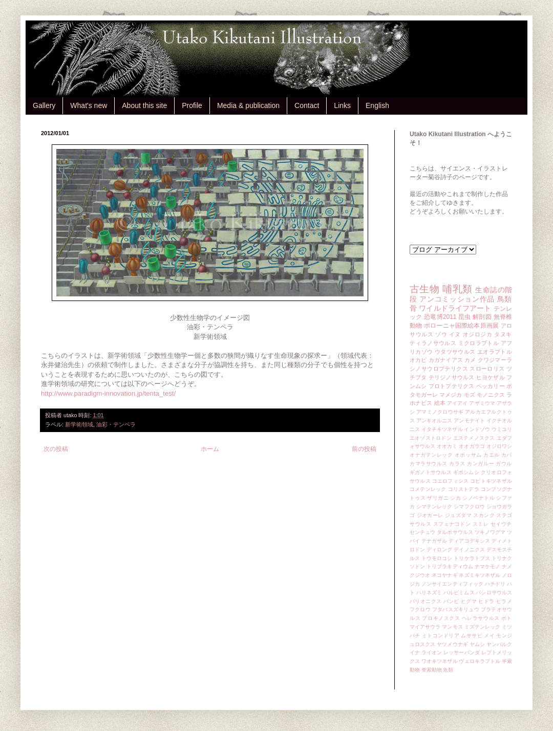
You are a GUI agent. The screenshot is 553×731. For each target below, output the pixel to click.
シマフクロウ (469, 506)
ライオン (431, 652)
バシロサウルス (494, 592)
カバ (506, 455)
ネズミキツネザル (479, 575)
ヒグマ (469, 601)
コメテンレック (428, 489)
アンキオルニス (434, 420)
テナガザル (434, 541)
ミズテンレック (482, 627)
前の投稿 (364, 449)
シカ (455, 498)
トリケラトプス (472, 558)
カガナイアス (446, 360)
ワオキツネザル (439, 661)
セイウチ (501, 524)
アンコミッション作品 (457, 299)
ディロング (439, 549)
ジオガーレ (430, 515)
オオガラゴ (471, 446)
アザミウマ (482, 403)
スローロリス (487, 368)
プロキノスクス (441, 618)
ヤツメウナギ (452, 644)
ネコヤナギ (444, 575)
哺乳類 (457, 289)
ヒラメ (504, 601)
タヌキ (503, 334)
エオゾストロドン (431, 438)
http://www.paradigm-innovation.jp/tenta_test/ (108, 393)
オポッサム (468, 455)
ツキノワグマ (490, 532)
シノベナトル (478, 498)
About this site (144, 105)
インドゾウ (477, 429)
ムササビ (471, 635)
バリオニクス (426, 601)
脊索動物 (431, 670)
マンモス (452, 627)
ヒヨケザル (490, 377)
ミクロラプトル (478, 343)
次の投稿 (56, 449)
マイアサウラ (425, 627)
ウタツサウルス (455, 352)
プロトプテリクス (452, 386)
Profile (192, 105)
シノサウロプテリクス (439, 368)
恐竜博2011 (440, 316)
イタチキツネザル (442, 429)
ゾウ (441, 334)
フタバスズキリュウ (455, 609)
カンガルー (480, 463)
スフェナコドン (452, 524)
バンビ (451, 601)
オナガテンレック (431, 455)
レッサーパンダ (461, 652)
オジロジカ (478, 334)
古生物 (424, 289)
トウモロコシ (437, 558)
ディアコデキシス (469, 541)
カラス (457, 463)
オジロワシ (499, 446)
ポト (506, 618)
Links (342, 105)
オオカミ (447, 446)
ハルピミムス (459, 592)
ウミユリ (502, 429)
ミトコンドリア (440, 635)
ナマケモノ (487, 566)
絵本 (439, 403)
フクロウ (420, 609)
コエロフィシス (450, 481)
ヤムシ (477, 644)
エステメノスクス (474, 438)
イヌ (455, 334)
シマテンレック (434, 506)
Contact (306, 105)
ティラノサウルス (433, 343)
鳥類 (504, 299)
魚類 (448, 670)
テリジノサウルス (452, 377)
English (377, 105)
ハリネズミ (429, 592)
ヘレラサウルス (481, 618)
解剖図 (482, 316)
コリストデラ (463, 489)
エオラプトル (494, 352)
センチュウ (422, 532)
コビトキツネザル (491, 481)
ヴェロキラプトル (479, 661)
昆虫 (464, 316)
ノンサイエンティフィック (452, 584)
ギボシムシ (466, 472)
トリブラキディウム (450, 566)
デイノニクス (469, 549)
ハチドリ (495, 584)
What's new (88, 105)
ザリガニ (438, 498)
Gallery (44, 105)
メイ (489, 635)
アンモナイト (469, 420)
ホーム (210, 449)
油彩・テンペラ (116, 424)
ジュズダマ (458, 515)
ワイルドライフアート (455, 308)
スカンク (484, 515)
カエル (491, 455)
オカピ (418, 360)
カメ (470, 360)
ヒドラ (486, 601)
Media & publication (248, 105)
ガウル (504, 463)
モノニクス (491, 395)
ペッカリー (490, 386)
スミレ (481, 524)
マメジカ (450, 395)
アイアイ (457, 403)
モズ (469, 395)
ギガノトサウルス (431, 472)
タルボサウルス (455, 532)
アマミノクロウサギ (439, 412)
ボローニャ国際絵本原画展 (461, 325)
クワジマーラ (495, 360)
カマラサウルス (429, 463)
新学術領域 (79, 424)
